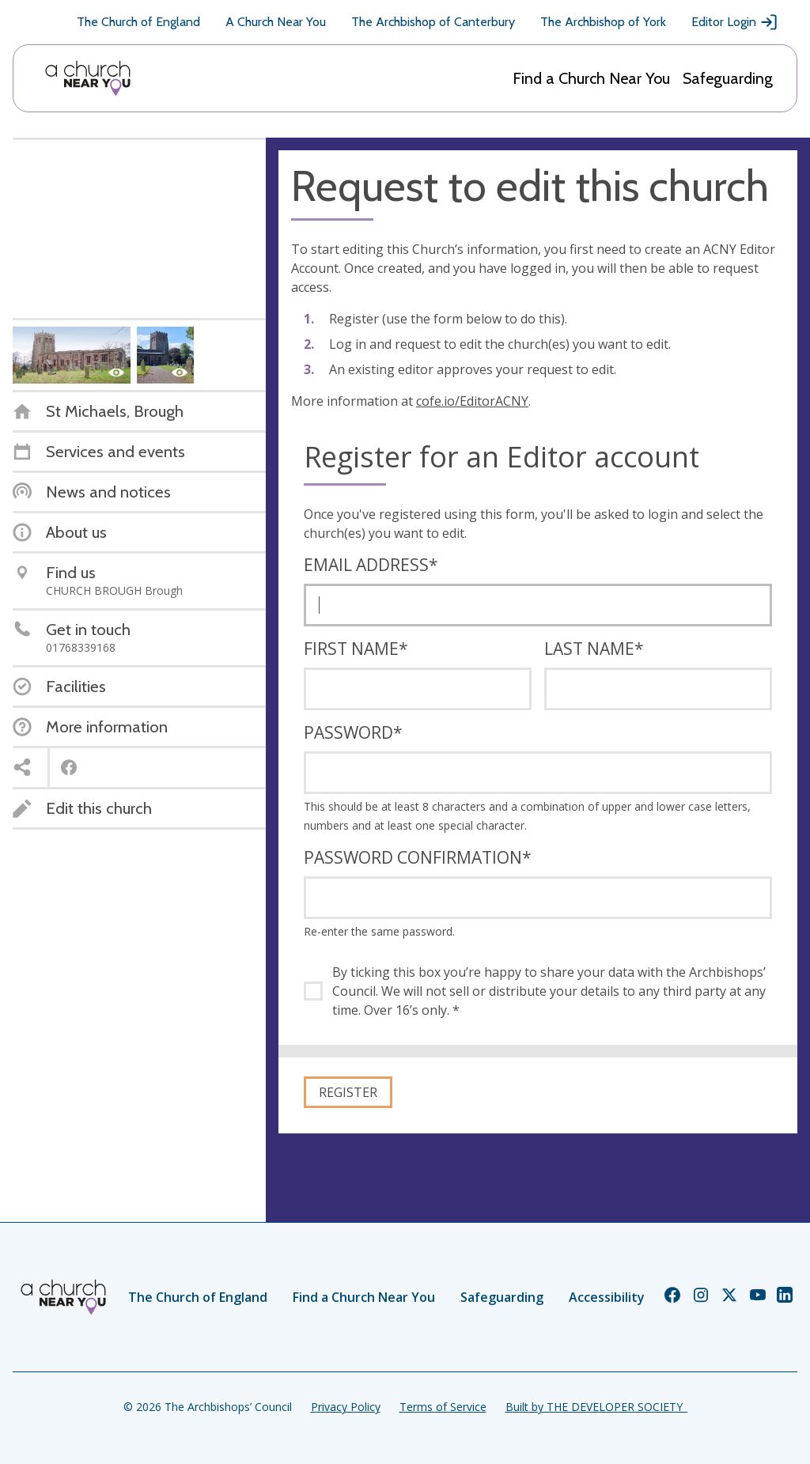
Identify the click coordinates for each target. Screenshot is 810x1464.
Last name (594, 648)
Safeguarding (728, 78)
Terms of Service (442, 1406)
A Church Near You (275, 21)
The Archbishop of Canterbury (433, 21)
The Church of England (138, 21)
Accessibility (607, 1297)
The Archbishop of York (603, 21)
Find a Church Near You (591, 78)
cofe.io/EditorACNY (472, 401)
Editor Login (734, 22)
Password (353, 732)
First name (356, 648)
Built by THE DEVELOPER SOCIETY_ (596, 1406)
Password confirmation (418, 857)
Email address (371, 564)
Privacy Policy (345, 1406)
